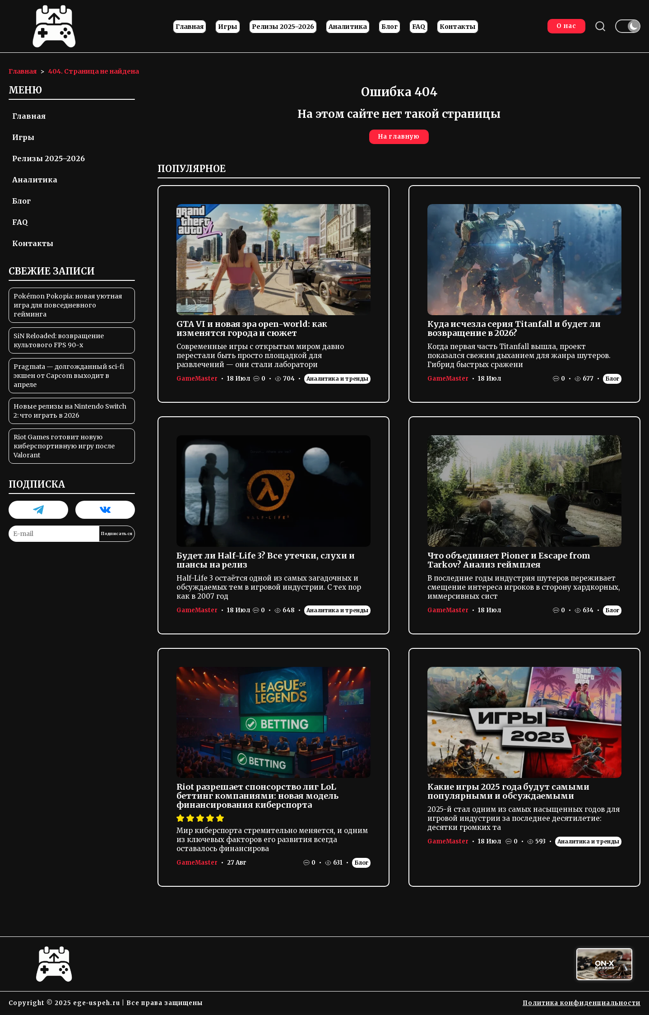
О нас (566, 26)
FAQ (418, 27)
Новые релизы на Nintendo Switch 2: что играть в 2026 (70, 410)
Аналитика (348, 27)
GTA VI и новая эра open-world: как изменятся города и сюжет (251, 328)
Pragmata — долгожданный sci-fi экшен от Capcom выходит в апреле (69, 376)
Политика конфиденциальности (581, 1003)
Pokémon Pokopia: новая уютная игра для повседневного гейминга (68, 305)
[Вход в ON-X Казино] (604, 964)
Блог (389, 27)
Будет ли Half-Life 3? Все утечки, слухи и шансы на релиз (265, 560)
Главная (190, 27)
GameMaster (197, 378)
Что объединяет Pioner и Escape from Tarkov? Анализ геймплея (508, 560)
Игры (227, 27)
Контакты (458, 27)
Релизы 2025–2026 (283, 27)
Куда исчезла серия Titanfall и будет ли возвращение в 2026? (514, 328)
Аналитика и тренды (337, 378)
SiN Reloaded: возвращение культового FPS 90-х (59, 340)
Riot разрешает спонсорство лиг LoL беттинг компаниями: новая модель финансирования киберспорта (257, 796)
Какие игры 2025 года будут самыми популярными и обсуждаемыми (508, 791)
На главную (399, 136)
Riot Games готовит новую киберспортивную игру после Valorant (64, 446)
